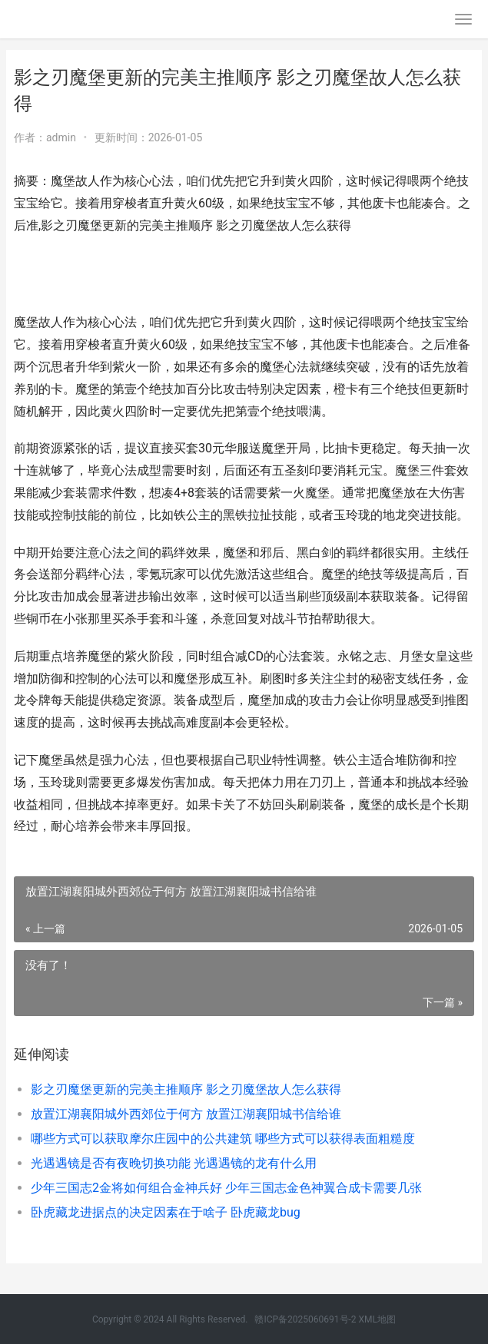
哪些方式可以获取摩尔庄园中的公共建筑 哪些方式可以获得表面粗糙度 (223, 1138)
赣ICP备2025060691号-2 (305, 1319)
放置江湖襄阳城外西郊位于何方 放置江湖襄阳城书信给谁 (186, 1114)
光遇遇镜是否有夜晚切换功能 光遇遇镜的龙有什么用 (174, 1163)
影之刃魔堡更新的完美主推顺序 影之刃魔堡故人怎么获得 (186, 1089)
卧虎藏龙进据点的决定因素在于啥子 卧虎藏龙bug (165, 1212)
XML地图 (377, 1319)
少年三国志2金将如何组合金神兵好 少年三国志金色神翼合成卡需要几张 (226, 1187)
